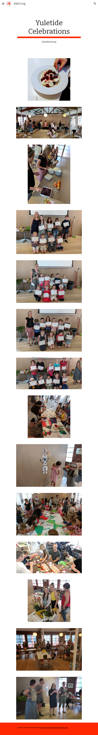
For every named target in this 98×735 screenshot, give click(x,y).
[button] (3, 3)
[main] (49, 31)
